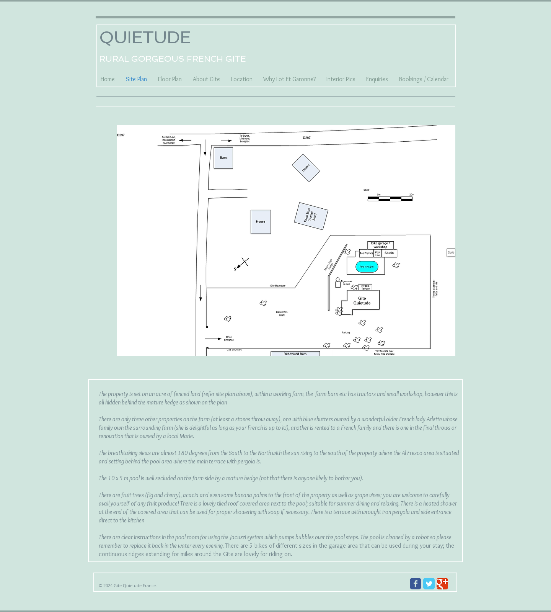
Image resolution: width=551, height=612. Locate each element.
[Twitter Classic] (429, 583)
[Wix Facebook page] (415, 583)
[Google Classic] (442, 583)
